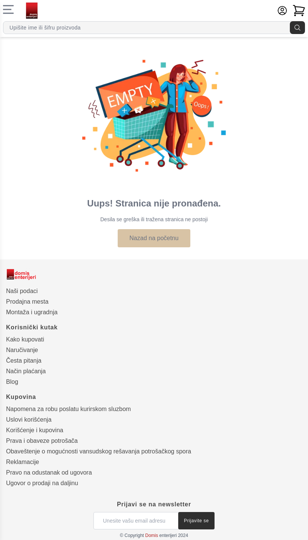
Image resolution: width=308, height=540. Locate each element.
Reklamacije (22, 462)
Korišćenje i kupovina (34, 430)
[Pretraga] (297, 27)
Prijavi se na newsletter (154, 504)
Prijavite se (196, 520)
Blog (12, 382)
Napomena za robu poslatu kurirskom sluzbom (68, 409)
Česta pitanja (23, 360)
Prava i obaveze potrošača (42, 441)
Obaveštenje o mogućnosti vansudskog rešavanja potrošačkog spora (98, 451)
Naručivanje (22, 350)
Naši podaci (22, 291)
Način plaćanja (26, 371)
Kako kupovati (25, 339)
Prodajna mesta (27, 301)
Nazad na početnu (154, 238)
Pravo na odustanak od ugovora (49, 472)
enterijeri (161, 535)
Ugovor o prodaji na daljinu (42, 483)
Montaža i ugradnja (32, 312)
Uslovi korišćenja (28, 419)
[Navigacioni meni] (8, 9)
